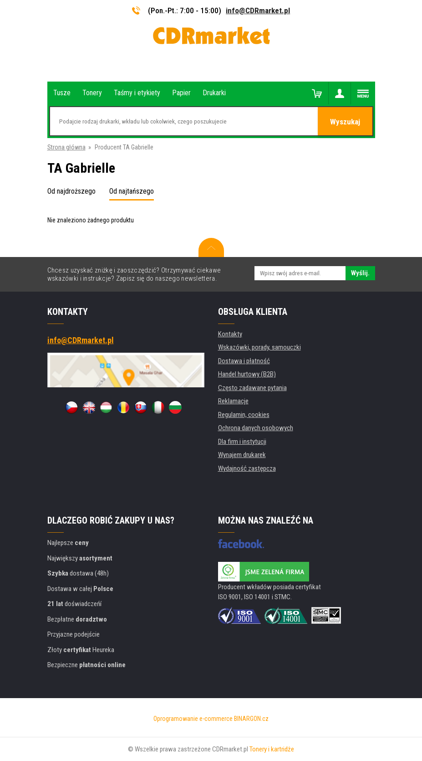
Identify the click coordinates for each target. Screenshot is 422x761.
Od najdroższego (71, 191)
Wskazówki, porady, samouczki (259, 347)
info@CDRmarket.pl (258, 10)
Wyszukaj (345, 121)
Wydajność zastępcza (247, 468)
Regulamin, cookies (243, 415)
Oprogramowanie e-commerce (193, 718)
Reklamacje (233, 401)
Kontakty (230, 334)
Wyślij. (360, 273)
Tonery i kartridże (271, 749)
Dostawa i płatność (244, 361)
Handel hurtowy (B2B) (247, 374)
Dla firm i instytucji (242, 441)
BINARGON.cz (251, 718)
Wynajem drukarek (242, 455)
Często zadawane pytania (252, 388)
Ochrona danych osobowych (255, 428)
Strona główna (66, 147)
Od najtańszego (131, 191)
